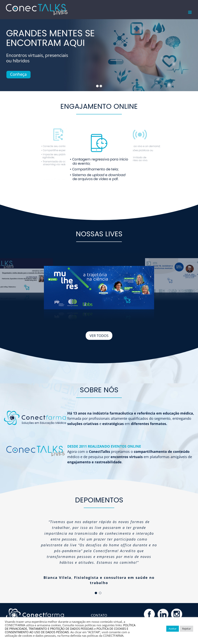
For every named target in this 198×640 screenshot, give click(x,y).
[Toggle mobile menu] (190, 12)
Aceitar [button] (173, 628)
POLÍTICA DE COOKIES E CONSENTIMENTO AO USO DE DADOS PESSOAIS (66, 630)
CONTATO (99, 615)
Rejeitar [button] (186, 628)
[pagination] (96, 593)
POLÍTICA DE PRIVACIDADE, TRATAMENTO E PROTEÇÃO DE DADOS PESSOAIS (70, 627)
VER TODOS (99, 335)
